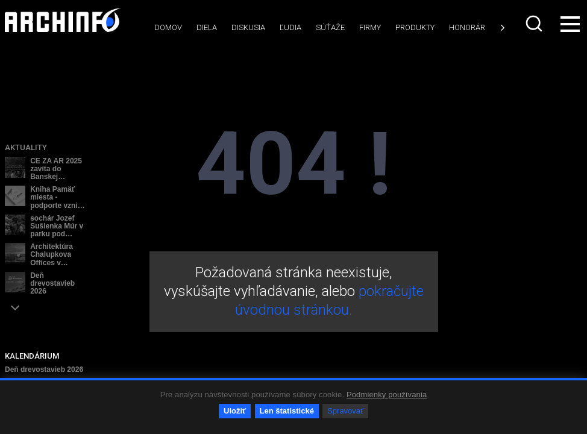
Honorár (467, 27)
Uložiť (235, 410)
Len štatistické (287, 410)
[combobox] (535, 23)
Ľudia (290, 27)
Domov (168, 27)
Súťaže (330, 27)
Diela (206, 27)
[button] (15, 307)
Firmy (370, 27)
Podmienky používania (387, 394)
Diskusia (248, 27)
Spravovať (345, 410)
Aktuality (26, 147)
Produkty (415, 27)
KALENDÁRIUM (32, 355)
